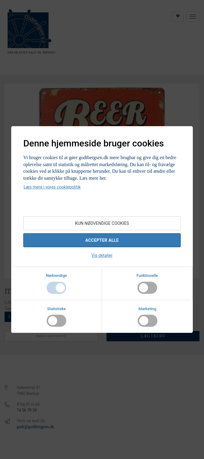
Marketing (147, 309)
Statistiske (56, 309)
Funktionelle (147, 275)
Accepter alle (102, 240)
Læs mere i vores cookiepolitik (52, 187)
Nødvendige (56, 275)
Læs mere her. (93, 178)
